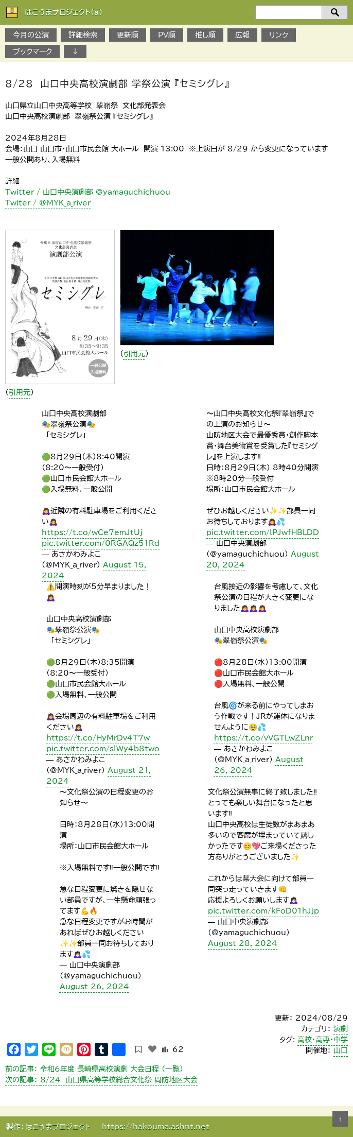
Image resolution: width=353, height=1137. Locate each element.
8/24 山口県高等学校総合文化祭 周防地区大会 (101, 1079)
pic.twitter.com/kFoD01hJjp (263, 911)
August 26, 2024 (94, 986)
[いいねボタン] (152, 1049)
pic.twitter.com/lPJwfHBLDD (262, 532)
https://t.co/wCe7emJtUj (92, 532)
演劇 (340, 1028)
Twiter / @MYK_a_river (48, 202)
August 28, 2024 (242, 943)
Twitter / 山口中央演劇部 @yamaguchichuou (87, 192)
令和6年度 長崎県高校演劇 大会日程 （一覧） (94, 1069)
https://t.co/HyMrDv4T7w (98, 738)
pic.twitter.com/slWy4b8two (103, 748)
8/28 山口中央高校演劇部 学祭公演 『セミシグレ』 (117, 83)
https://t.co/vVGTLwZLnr (263, 738)
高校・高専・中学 (322, 1039)
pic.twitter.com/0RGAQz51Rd (101, 543)
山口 (340, 1050)
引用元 (19, 392)
